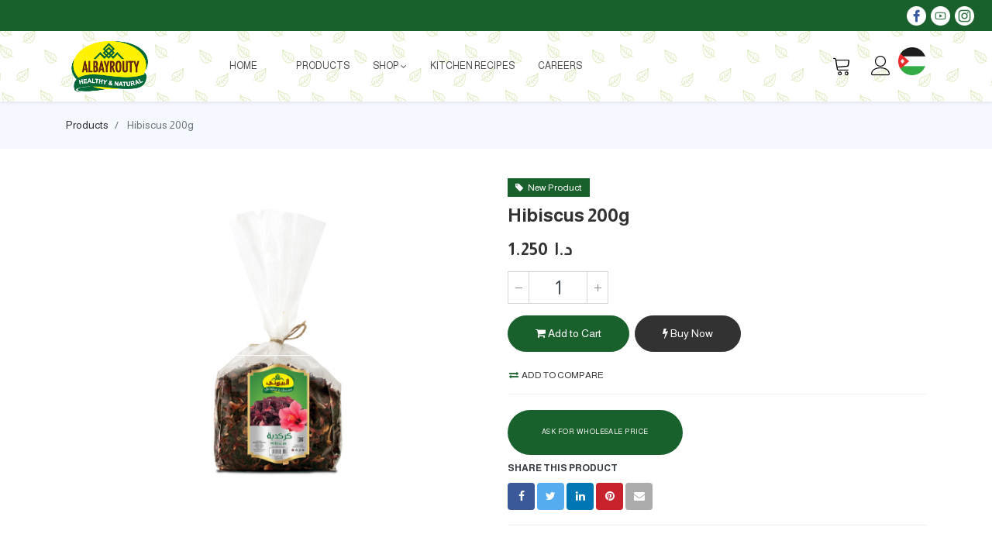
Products (87, 125)
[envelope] (639, 496)
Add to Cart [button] (568, 333)
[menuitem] (243, 65)
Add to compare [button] (556, 375)
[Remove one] (518, 287)
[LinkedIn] (580, 496)
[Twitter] (550, 496)
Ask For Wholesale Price (595, 432)
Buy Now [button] (688, 333)
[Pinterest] (609, 496)
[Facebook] (521, 496)
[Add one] (597, 287)
